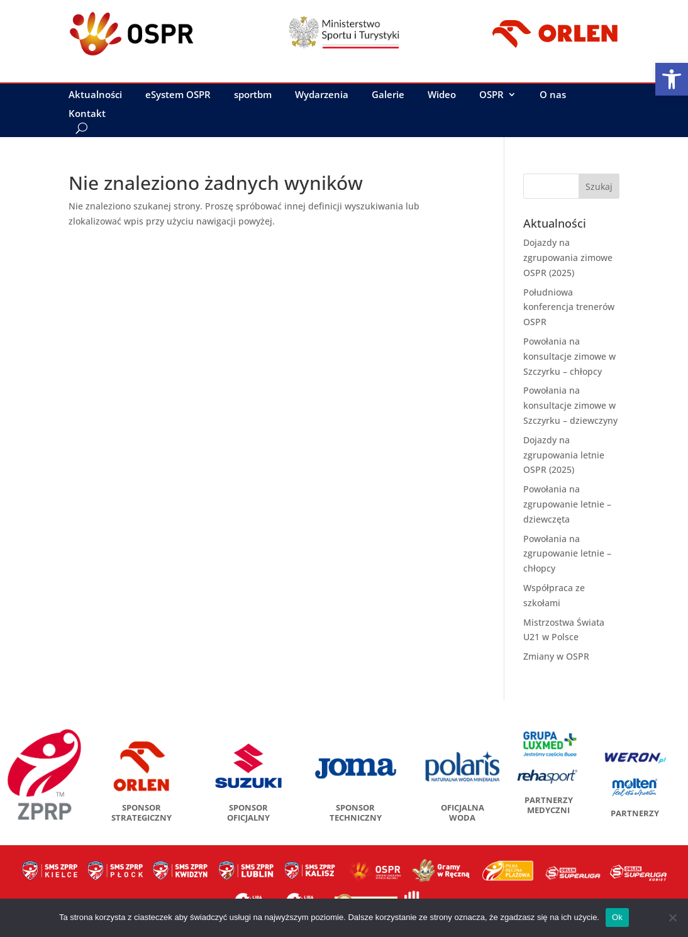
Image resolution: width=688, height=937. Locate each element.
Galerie (388, 95)
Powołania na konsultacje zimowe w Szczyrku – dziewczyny (570, 405)
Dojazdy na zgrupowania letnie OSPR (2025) (563, 455)
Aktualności (95, 95)
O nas (553, 95)
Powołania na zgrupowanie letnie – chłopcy (567, 554)
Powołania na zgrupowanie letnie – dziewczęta (567, 504)
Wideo (442, 95)
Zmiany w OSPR (556, 656)
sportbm (253, 95)
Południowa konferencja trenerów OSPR (568, 307)
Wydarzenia (321, 95)
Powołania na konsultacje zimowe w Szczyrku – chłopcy (569, 356)
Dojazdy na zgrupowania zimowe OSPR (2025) (568, 257)
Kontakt (87, 114)
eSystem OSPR (178, 95)
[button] (671, 79)
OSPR (491, 95)
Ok (617, 917)
